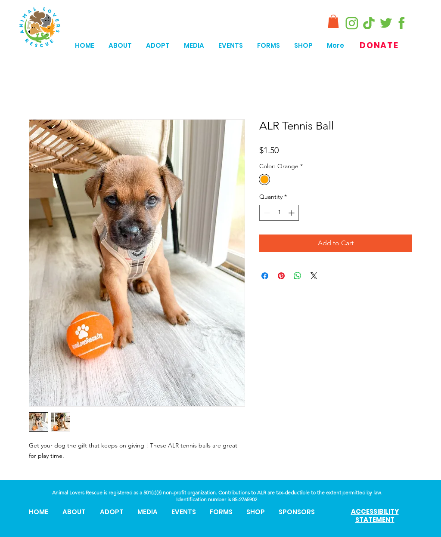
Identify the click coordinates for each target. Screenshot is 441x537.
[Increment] (292, 212)
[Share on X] (314, 276)
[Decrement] (266, 212)
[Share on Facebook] (265, 276)
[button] (333, 21)
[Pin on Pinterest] (281, 276)
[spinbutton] (279, 212)
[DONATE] (380, 45)
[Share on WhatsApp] (297, 276)
